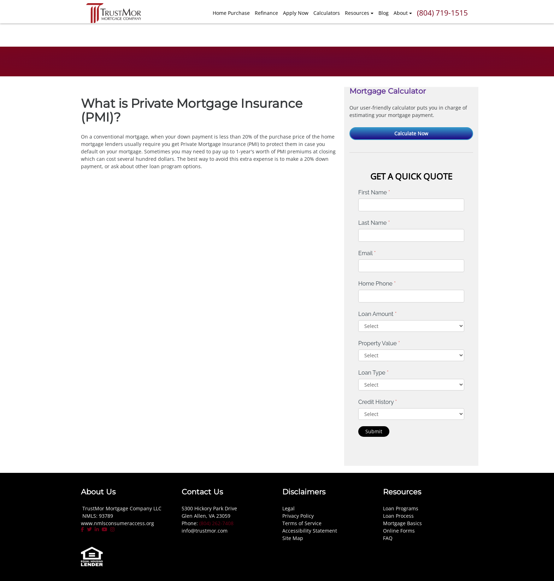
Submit (373, 431)
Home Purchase (231, 13)
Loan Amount (377, 314)
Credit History (377, 402)
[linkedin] (96, 529)
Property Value (379, 343)
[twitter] (89, 529)
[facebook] (83, 529)
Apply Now (295, 13)
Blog (383, 13)
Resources (357, 13)
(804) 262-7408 (216, 523)
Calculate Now (411, 133)
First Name (374, 192)
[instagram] (112, 529)
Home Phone (377, 283)
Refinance (266, 13)
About (401, 13)
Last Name (374, 222)
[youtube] (104, 529)
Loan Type (373, 372)
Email (367, 253)
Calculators (326, 13)
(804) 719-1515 (442, 13)
